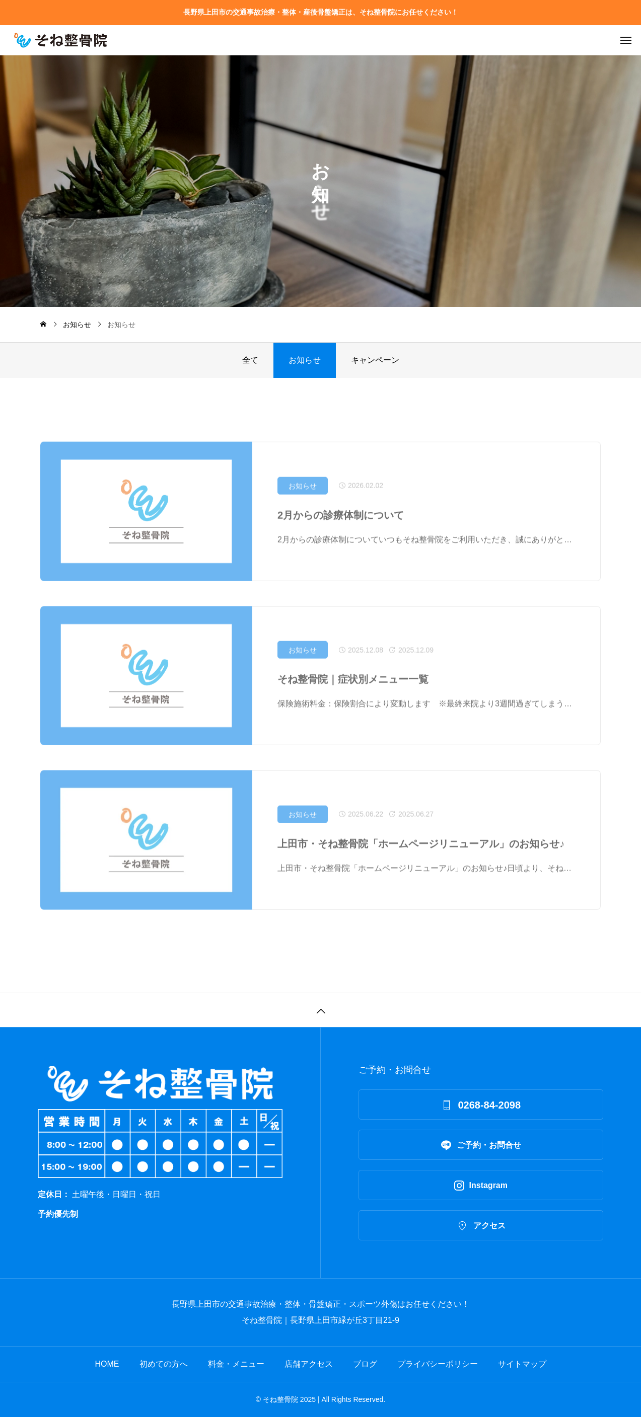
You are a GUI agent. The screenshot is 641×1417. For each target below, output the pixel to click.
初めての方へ (163, 1364)
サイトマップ (522, 1364)
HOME (107, 1364)
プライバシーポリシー (437, 1364)
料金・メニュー (236, 1364)
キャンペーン (375, 360)
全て (250, 360)
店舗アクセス (308, 1364)
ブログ (365, 1364)
